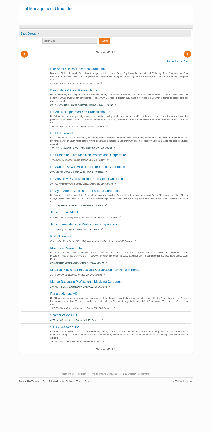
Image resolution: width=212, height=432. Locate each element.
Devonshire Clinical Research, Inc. (74, 90)
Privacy (88, 381)
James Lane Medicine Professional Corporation (83, 224)
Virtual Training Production (74, 374)
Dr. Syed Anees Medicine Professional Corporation (85, 191)
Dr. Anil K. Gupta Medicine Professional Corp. (82, 112)
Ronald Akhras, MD (64, 293)
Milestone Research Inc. (67, 248)
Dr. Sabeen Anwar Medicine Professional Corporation (87, 167)
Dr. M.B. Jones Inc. (63, 133)
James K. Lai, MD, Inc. (66, 212)
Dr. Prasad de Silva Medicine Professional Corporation (88, 155)
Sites (30, 33)
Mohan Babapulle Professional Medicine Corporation (87, 281)
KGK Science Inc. (62, 236)
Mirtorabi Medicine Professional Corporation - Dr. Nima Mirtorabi (95, 269)
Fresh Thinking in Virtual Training (58, 381)
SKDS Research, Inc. (65, 327)
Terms (79, 381)
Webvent (35, 381)
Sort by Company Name (178, 61)
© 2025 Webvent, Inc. (183, 381)
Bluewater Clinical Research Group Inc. (77, 69)
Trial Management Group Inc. (47, 8)
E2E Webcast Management (136, 374)
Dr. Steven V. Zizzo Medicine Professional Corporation (88, 179)
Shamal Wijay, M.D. (64, 315)
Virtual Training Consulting (104, 374)
